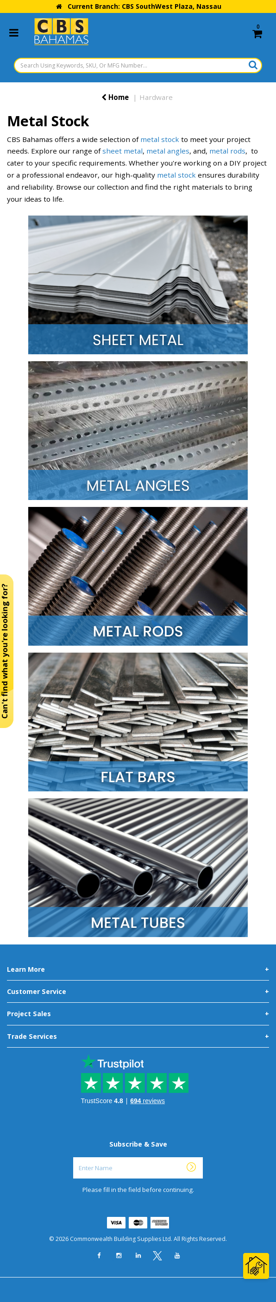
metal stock (159, 139)
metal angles (167, 150)
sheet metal (122, 150)
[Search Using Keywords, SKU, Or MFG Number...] (138, 65)
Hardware (156, 97)
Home (115, 97)
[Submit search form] (253, 64)
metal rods (227, 150)
